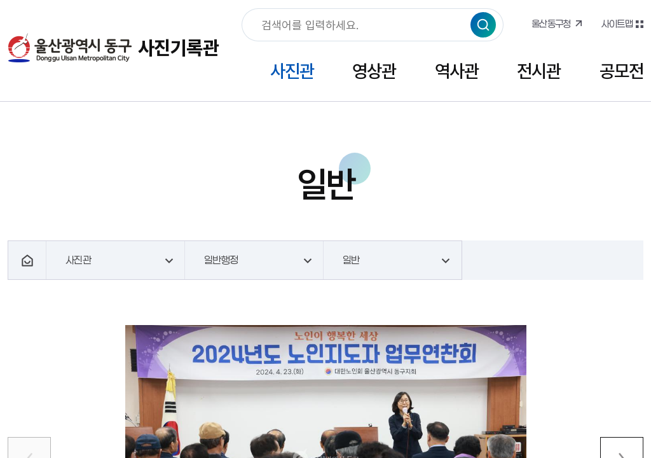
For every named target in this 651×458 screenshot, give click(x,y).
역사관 (457, 71)
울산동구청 (551, 23)
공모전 (621, 71)
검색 (483, 25)
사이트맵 (617, 23)
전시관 (539, 71)
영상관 (374, 71)
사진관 (292, 71)
